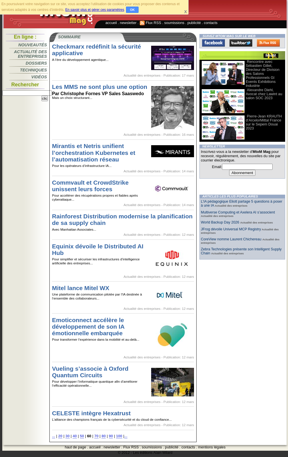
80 (103, 436)
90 (111, 436)
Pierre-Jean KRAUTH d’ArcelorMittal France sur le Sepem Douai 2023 (264, 122)
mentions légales (211, 447)
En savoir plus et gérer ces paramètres (94, 10)
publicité (194, 23)
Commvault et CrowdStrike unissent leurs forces (90, 185)
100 (119, 436)
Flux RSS (150, 23)
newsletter (128, 23)
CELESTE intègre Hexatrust (91, 413)
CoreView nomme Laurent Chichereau (231, 239)
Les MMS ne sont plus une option (99, 86)
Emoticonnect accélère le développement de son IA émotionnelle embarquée (88, 326)
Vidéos (39, 77)
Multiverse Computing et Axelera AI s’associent (238, 212)
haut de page (75, 447)
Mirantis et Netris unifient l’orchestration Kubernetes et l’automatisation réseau (93, 152)
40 (75, 436)
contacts (211, 23)
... (53, 436)
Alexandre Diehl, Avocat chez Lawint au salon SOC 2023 (264, 94)
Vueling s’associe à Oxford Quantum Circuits (90, 371)
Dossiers (36, 63)
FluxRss (268, 43)
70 (96, 436)
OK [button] (132, 9)
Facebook (213, 43)
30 (67, 436)
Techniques (33, 70)
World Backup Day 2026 (220, 222)
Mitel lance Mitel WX (80, 288)
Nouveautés (32, 45)
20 (60, 436)
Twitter (240, 43)
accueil (111, 23)
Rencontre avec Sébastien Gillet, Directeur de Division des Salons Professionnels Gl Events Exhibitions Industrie (262, 73)
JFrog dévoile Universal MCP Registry (231, 229)
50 (82, 436)
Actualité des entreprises (30, 54)
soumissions (174, 23)
